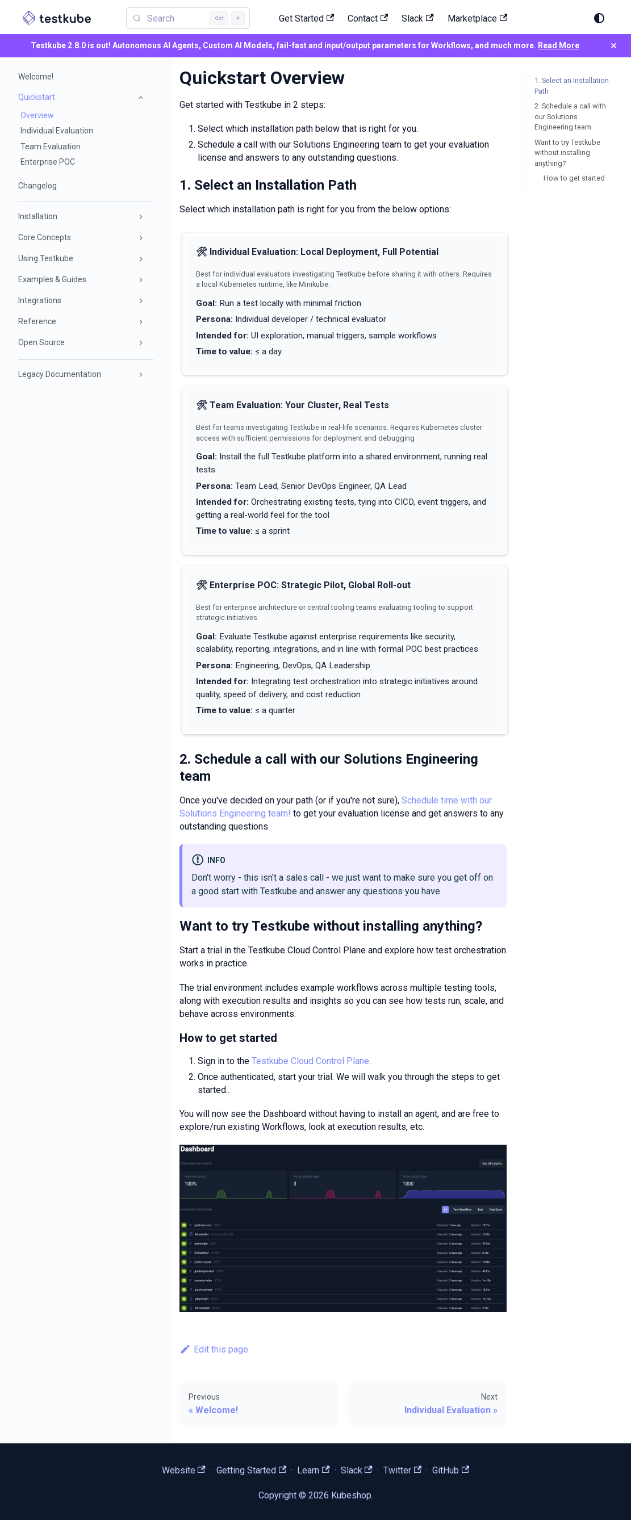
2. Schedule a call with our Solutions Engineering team (570, 116)
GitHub (450, 1470)
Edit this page (213, 1349)
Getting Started (251, 1470)
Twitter (402, 1470)
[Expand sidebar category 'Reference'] (141, 321)
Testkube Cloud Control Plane (310, 1061)
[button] (82, 98)
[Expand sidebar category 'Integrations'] (141, 300)
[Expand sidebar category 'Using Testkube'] (141, 258)
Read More (558, 45)
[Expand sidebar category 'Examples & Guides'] (141, 279)
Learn (313, 1470)
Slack (357, 1470)
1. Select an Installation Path (571, 85)
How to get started (574, 178)
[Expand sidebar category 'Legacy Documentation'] (141, 374)
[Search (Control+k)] (517, 17)
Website (184, 1470)
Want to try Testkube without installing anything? (567, 153)
